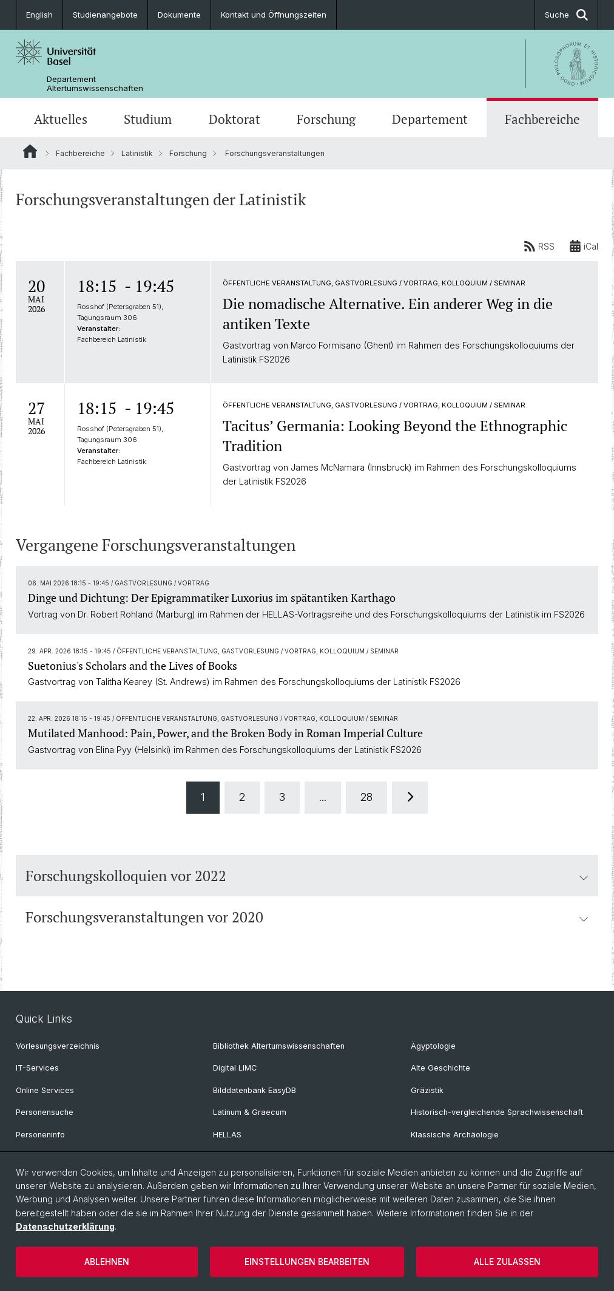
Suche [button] (566, 15)
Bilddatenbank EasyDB (254, 1090)
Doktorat (234, 119)
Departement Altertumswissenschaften (95, 84)
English (39, 14)
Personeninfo (40, 1134)
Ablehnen (106, 1261)
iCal (583, 246)
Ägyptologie (433, 1046)
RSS (539, 246)
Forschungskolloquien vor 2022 (307, 875)
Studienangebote (105, 14)
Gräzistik (427, 1090)
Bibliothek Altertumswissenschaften (279, 1046)
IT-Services (37, 1067)
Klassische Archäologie (455, 1134)
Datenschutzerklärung (65, 1226)
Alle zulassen (507, 1261)
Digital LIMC (235, 1067)
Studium (148, 119)
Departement (430, 119)
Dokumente (179, 14)
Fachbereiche (542, 119)
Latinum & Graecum (249, 1112)
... (322, 797)
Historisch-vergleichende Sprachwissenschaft (497, 1112)
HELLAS (227, 1134)
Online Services (45, 1090)
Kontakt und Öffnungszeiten (273, 14)
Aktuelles (60, 119)
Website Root (30, 151)
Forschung (326, 119)
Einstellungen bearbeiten (307, 1261)
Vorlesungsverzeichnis (58, 1046)
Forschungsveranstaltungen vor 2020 (307, 916)
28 (366, 797)
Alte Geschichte (440, 1067)
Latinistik (137, 153)
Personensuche (44, 1112)
